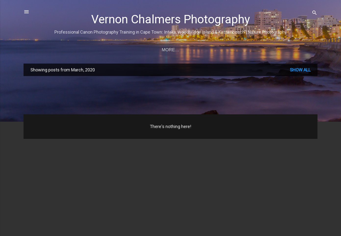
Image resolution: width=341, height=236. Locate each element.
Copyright (270, 49)
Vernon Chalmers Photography (170, 19)
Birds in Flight (150, 49)
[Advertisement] (171, 95)
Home (40, 49)
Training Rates (104, 49)
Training (66, 49)
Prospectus (192, 49)
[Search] (314, 13)
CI (218, 49)
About (299, 49)
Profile (238, 49)
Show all (300, 70)
